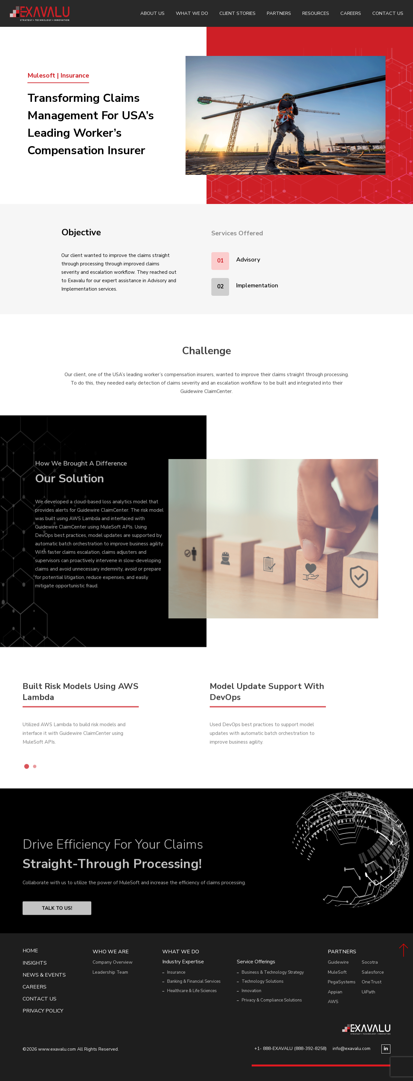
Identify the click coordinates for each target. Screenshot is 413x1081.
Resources (315, 13)
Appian (335, 992)
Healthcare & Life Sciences (192, 991)
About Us (152, 13)
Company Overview (113, 962)
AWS (333, 1002)
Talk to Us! (57, 927)
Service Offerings (256, 962)
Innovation (251, 991)
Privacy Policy (43, 1011)
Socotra (370, 962)
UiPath (368, 992)
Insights (35, 963)
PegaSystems (342, 982)
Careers (350, 13)
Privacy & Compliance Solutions (272, 1000)
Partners (279, 13)
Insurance (176, 972)
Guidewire (338, 962)
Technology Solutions (263, 981)
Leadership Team (110, 972)
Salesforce (373, 972)
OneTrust (371, 982)
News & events (44, 975)
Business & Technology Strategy (273, 972)
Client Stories (237, 13)
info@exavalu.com (351, 1048)
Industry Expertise (183, 962)
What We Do (192, 13)
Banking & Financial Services (194, 981)
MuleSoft (337, 972)
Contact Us (387, 13)
